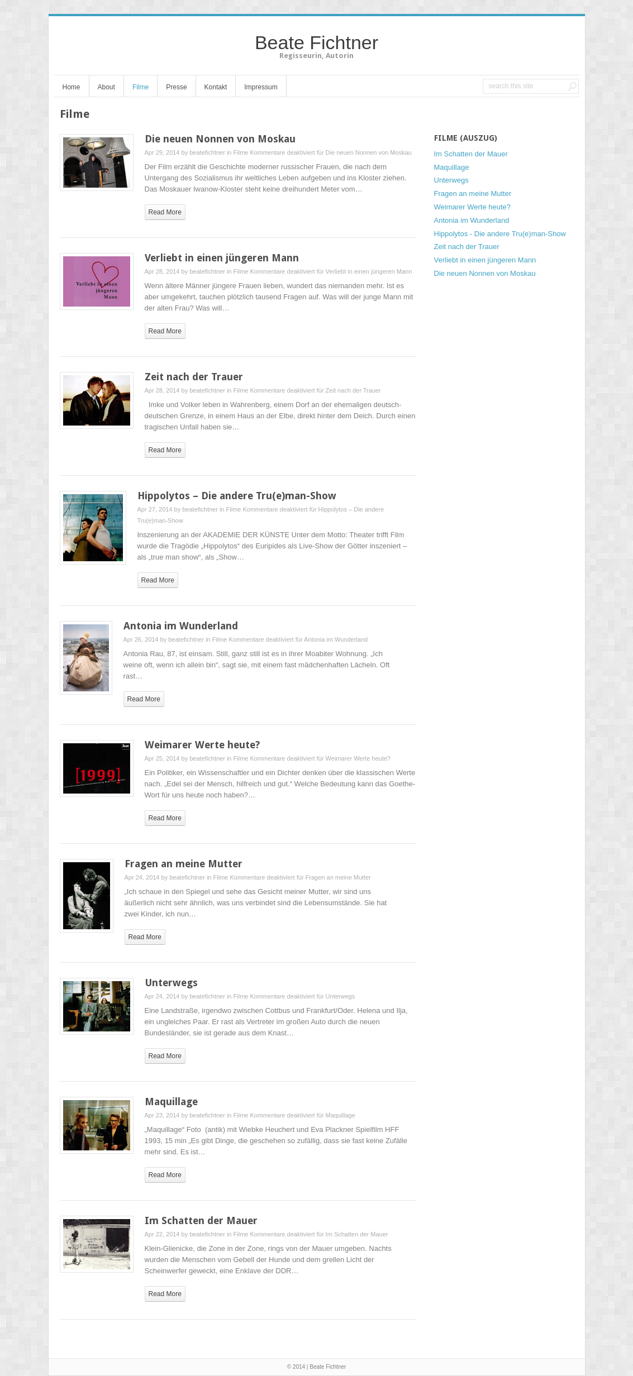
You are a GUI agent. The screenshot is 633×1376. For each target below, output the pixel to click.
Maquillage (171, 1101)
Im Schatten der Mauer (201, 1220)
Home (71, 87)
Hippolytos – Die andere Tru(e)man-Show (236, 495)
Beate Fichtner (316, 42)
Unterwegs (171, 982)
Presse (176, 87)
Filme (140, 87)
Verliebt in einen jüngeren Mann (222, 258)
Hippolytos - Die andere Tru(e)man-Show (500, 234)
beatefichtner (207, 152)
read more (165, 212)
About (106, 87)
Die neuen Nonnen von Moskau (220, 139)
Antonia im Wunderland (180, 626)
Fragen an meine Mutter (183, 863)
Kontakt (215, 87)
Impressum (260, 87)
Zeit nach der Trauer (194, 377)
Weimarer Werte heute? (202, 745)
